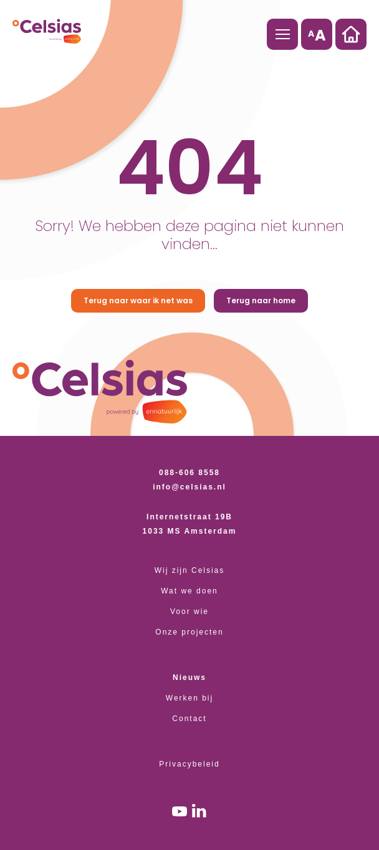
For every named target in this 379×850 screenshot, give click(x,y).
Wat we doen (189, 591)
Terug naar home (260, 300)
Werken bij (189, 698)
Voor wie (189, 611)
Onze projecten (189, 632)
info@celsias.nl (189, 487)
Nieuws (189, 677)
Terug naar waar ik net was (138, 300)
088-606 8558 (189, 472)
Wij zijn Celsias (190, 570)
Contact (189, 718)
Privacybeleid (189, 764)
